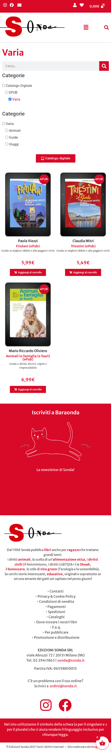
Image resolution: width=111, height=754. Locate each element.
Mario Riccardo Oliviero (28, 351)
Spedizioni (56, 612)
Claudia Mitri (83, 241)
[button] (86, 27)
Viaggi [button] (13, 144)
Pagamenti (56, 606)
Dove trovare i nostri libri (56, 622)
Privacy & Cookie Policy (57, 596)
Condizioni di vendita (56, 601)
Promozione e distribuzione (56, 637)
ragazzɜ (73, 550)
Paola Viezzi (28, 241)
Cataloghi (57, 617)
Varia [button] (15, 99)
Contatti (57, 591)
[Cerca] (104, 66)
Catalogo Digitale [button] (18, 86)
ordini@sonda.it (63, 686)
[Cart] (96, 6)
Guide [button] (13, 137)
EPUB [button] (12, 92)
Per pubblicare (56, 632)
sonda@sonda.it (71, 660)
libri (47, 550)
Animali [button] (14, 131)
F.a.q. (56, 627)
